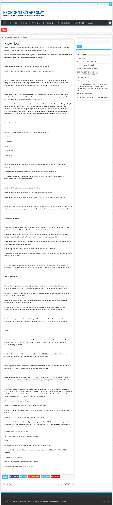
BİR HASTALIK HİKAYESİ (85, 65)
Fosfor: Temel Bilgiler (58, 484)
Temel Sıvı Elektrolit (11, 405)
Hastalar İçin (34, 23)
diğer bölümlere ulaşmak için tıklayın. (27, 436)
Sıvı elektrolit (15, 37)
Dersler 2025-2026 (83, 77)
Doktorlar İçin (49, 23)
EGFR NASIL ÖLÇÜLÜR (85, 81)
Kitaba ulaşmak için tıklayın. (20, 427)
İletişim (24, 23)
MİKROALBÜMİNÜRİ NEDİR (86, 93)
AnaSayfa (4, 22)
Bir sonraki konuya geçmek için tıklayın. (17, 401)
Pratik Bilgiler (79, 23)
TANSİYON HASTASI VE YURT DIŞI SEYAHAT (92, 97)
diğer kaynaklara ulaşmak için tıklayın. (32, 417)
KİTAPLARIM (12, 30)
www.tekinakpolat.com (26, 466)
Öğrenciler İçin (64, 23)
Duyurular (92, 23)
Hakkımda (13, 23)
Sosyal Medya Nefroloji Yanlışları (87, 68)
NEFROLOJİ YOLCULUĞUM (86, 62)
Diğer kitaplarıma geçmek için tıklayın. (16, 431)
